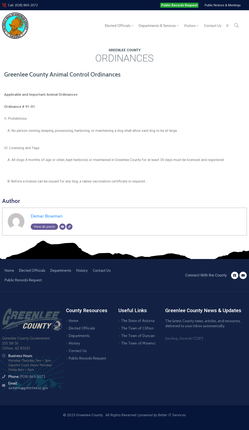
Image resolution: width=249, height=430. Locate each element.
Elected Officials (119, 26)
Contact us (212, 26)
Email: (28, 385)
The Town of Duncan (138, 336)
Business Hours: (20, 356)
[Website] (69, 227)
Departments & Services (159, 26)
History (82, 270)
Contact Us (102, 270)
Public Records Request (23, 280)
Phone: (26, 377)
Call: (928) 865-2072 (23, 5)
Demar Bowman (46, 216)
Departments (60, 270)
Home (9, 270)
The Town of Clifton (137, 328)
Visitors (191, 26)
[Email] (62, 227)
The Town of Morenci (138, 343)
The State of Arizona (138, 321)
